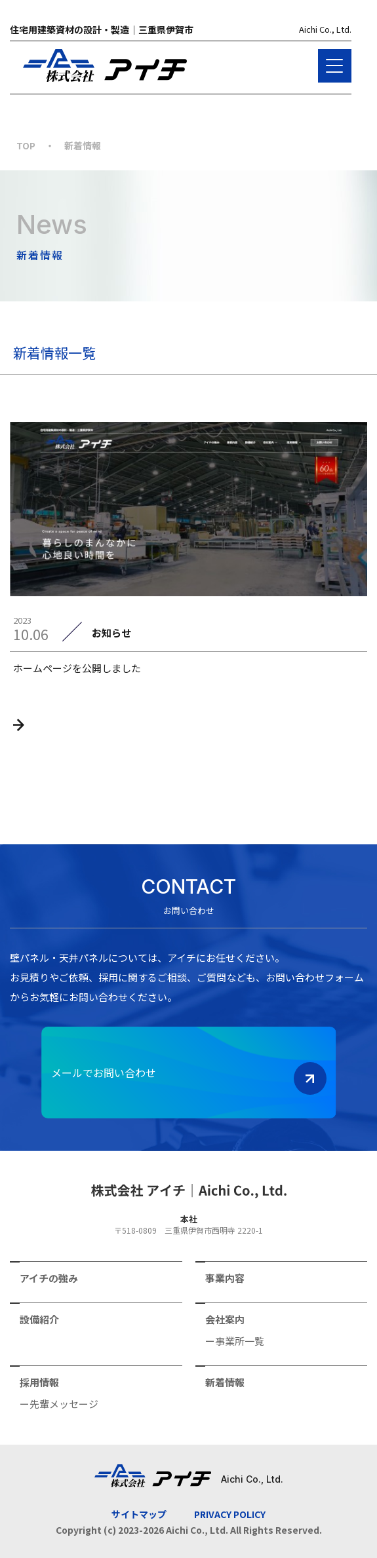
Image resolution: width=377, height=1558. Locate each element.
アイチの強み (49, 1277)
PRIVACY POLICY (230, 1514)
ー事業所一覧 (234, 1340)
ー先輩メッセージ (59, 1403)
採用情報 (39, 1381)
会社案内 (225, 1318)
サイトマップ (139, 1514)
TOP (25, 145)
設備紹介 (39, 1318)
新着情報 (225, 1381)
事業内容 (225, 1277)
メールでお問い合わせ (189, 1078)
